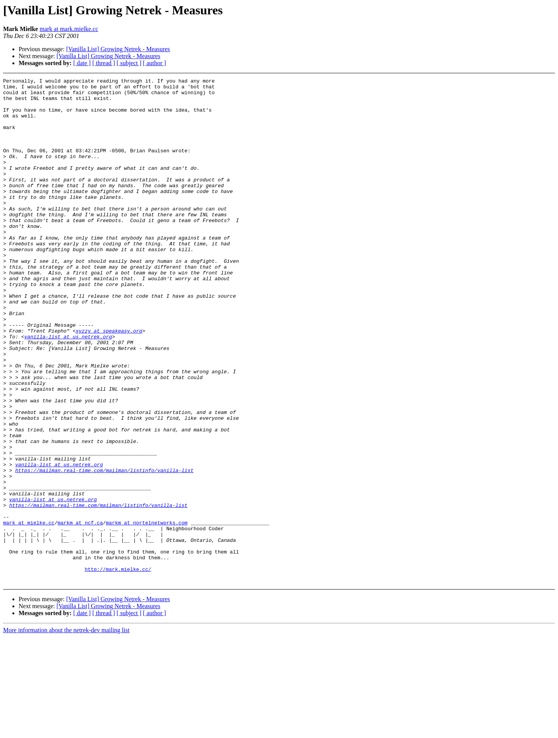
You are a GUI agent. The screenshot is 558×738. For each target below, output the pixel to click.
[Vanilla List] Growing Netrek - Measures (118, 49)
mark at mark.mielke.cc (69, 29)
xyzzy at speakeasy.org (109, 381)
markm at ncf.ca (80, 612)
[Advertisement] (496, 97)
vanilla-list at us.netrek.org (68, 388)
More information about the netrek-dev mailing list (66, 731)
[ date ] (82, 63)
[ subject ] (129, 63)
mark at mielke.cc (29, 612)
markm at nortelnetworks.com (147, 612)
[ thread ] (103, 63)
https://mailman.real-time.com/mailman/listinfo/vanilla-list (104, 549)
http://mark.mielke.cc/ (118, 667)
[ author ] (154, 63)
